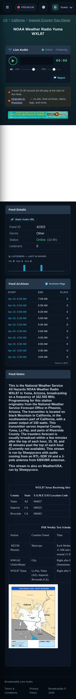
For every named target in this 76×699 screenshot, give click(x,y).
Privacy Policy (34, 690)
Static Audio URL (23, 219)
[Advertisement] (38, 163)
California (18, 20)
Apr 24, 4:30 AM (17, 331)
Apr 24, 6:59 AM (17, 298)
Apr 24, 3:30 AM (17, 344)
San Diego (62, 20)
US (5, 20)
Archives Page (55, 283)
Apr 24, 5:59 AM (17, 311)
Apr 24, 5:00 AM (17, 324)
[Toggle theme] (43, 7)
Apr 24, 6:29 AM (17, 305)
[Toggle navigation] (7, 7)
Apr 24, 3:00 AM (17, 350)
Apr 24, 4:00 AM (17, 337)
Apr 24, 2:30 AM (17, 357)
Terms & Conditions (11, 690)
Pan (43, 69)
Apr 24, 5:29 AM (17, 318)
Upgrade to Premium (18, 100)
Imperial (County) (41, 20)
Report (59, 78)
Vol (17, 69)
